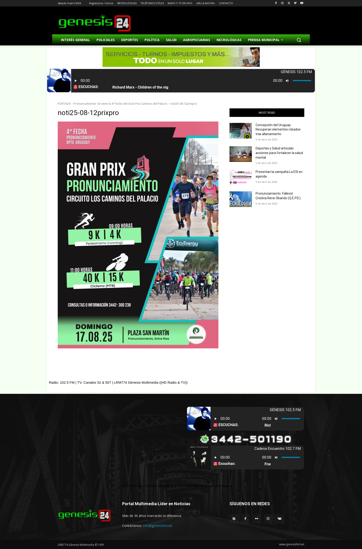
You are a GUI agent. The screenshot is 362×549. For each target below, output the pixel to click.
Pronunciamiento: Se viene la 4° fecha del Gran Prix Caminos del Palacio (120, 104)
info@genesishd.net (157, 525)
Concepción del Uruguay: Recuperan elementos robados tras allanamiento (278, 129)
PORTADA (64, 104)
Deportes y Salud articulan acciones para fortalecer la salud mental (279, 152)
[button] (298, 39)
